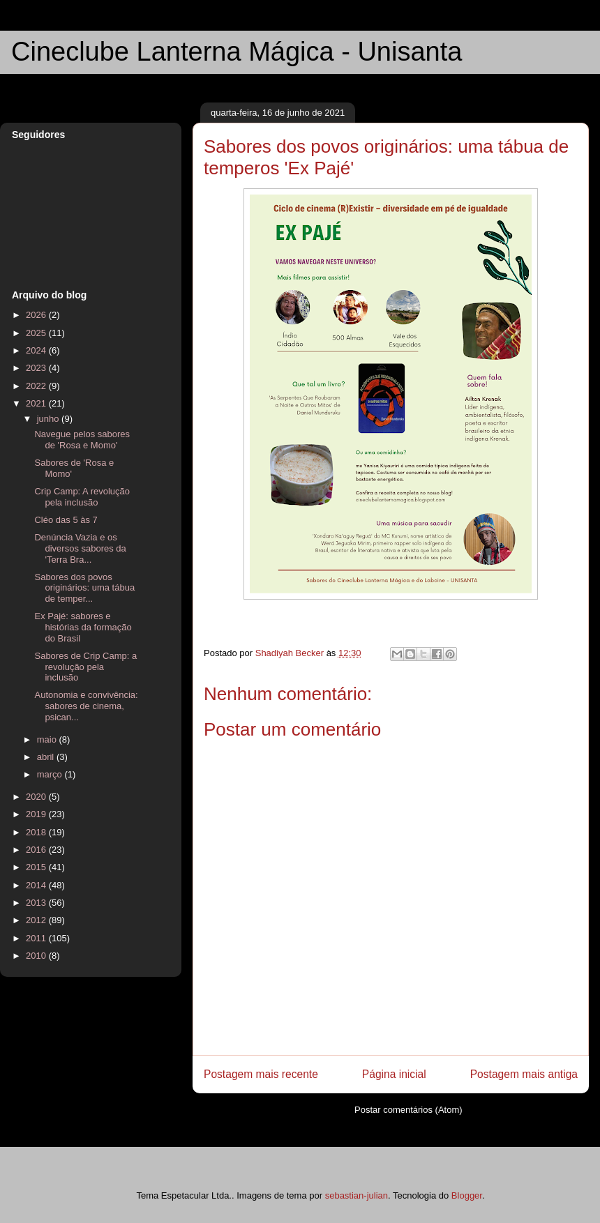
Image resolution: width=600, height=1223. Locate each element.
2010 (37, 955)
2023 (37, 368)
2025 (37, 333)
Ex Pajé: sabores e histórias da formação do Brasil (82, 627)
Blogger (466, 1195)
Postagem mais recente (261, 1074)
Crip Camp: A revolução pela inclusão (82, 497)
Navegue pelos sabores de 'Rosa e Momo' (82, 439)
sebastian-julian (356, 1195)
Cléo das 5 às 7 (65, 520)
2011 (37, 938)
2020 (37, 796)
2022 (37, 386)
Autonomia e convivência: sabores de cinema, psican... (85, 706)
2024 (37, 350)
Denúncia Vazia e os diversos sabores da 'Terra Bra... (80, 548)
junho (49, 418)
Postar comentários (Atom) (408, 1109)
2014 (37, 885)
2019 (37, 814)
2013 (37, 902)
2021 (37, 403)
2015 (37, 867)
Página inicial (394, 1074)
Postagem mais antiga (524, 1074)
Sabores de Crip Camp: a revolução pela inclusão (85, 667)
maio (48, 739)
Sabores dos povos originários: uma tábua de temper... (84, 588)
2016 (37, 849)
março (51, 774)
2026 (37, 315)
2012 (37, 920)
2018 (37, 832)
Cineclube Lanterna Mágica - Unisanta (236, 51)
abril (47, 757)
